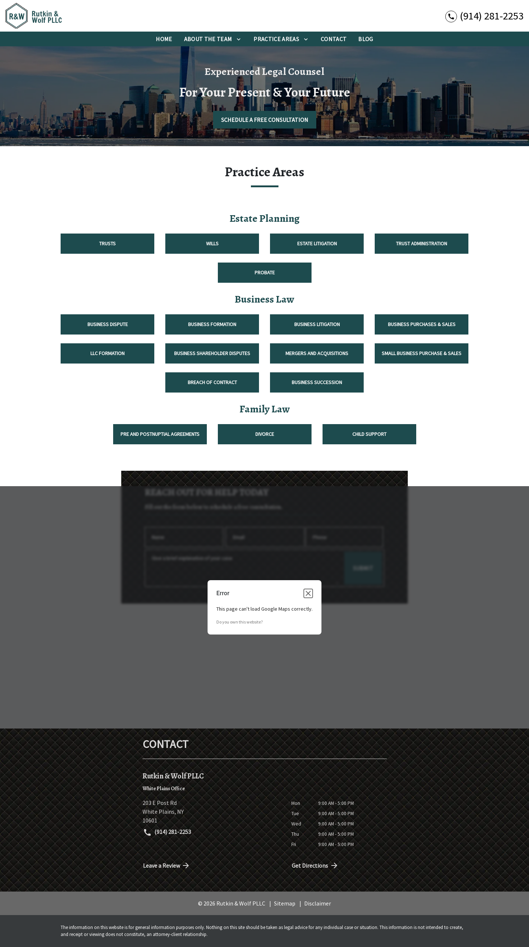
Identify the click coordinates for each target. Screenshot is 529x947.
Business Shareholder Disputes (212, 353)
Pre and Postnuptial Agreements (159, 434)
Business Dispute (107, 324)
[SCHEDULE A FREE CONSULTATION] (264, 120)
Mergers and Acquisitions (316, 353)
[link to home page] (51, 16)
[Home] (164, 39)
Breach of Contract (212, 382)
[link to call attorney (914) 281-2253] (484, 15)
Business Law (264, 299)
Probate (265, 272)
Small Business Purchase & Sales (421, 353)
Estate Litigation (317, 243)
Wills (212, 243)
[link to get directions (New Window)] (211, 811)
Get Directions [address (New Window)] (315, 865)
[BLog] (365, 39)
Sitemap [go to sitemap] (284, 903)
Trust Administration (421, 243)
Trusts (107, 243)
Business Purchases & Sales (422, 324)
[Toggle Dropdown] (239, 39)
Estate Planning (264, 218)
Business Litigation (317, 324)
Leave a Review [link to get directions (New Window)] (167, 865)
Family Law (265, 409)
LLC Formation (107, 353)
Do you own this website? (239, 622)
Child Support (369, 434)
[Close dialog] (308, 593)
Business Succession (317, 382)
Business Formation (212, 324)
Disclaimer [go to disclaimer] (317, 903)
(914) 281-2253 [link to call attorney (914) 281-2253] (167, 832)
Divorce (264, 434)
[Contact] (333, 39)
